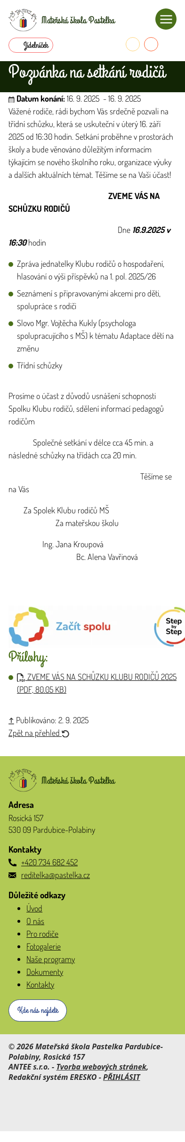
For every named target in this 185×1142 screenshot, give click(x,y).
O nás (35, 921)
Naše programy (50, 959)
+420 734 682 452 (49, 862)
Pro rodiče (42, 933)
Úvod (34, 908)
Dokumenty (44, 971)
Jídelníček (36, 45)
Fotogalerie (43, 946)
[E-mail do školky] (151, 44)
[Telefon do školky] (133, 44)
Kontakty (40, 984)
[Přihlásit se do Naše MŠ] (169, 44)
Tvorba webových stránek (101, 1067)
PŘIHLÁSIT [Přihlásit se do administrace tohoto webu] (121, 1077)
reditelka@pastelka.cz (55, 875)
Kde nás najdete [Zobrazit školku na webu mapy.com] (37, 1010)
